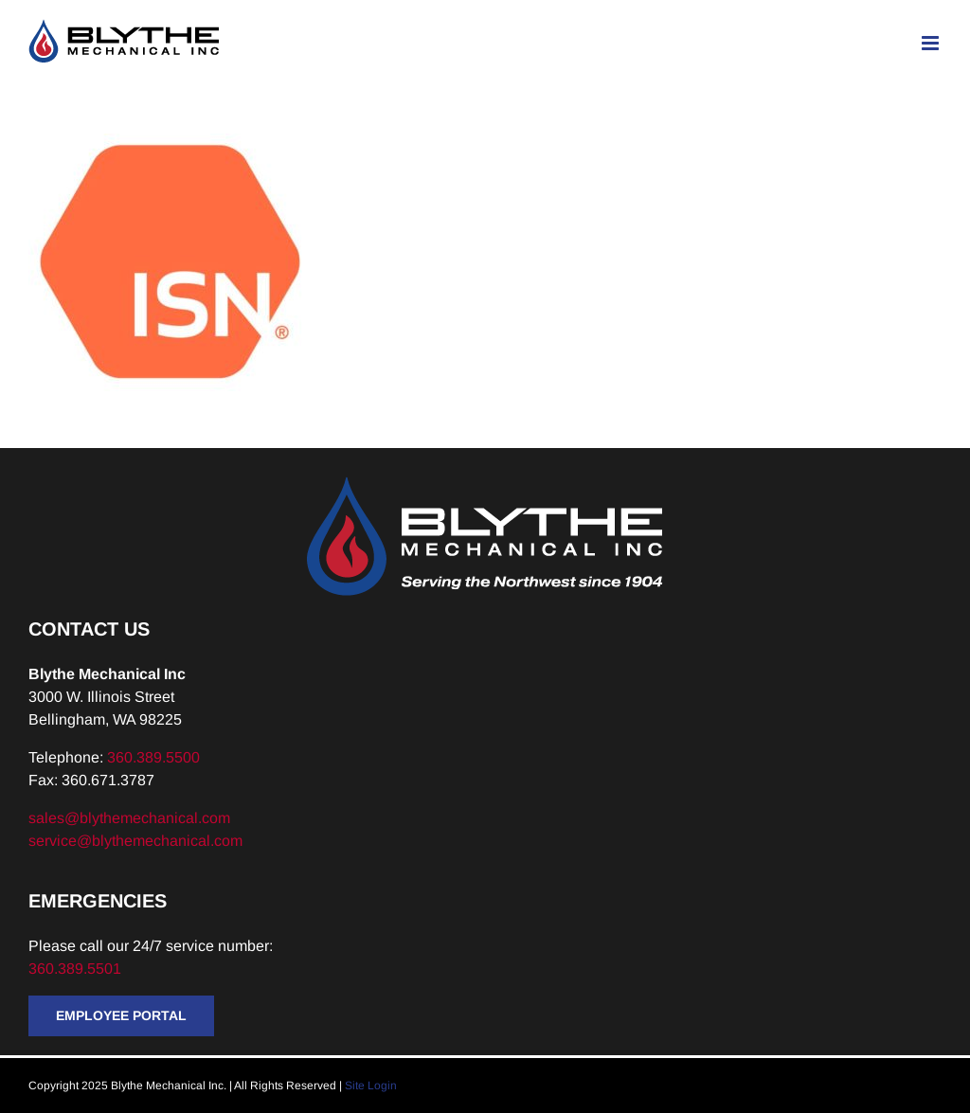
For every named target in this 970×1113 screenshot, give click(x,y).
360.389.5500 (153, 757)
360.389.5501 (76, 968)
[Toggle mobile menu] (932, 43)
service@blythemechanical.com (135, 841)
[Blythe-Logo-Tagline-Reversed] (485, 484)
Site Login (371, 1085)
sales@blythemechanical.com (129, 818)
